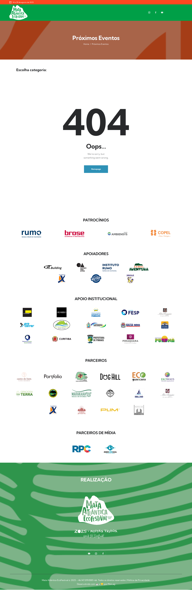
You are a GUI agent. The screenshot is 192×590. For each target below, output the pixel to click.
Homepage (96, 169)
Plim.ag (111, 584)
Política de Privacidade (138, 580)
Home (86, 44)
